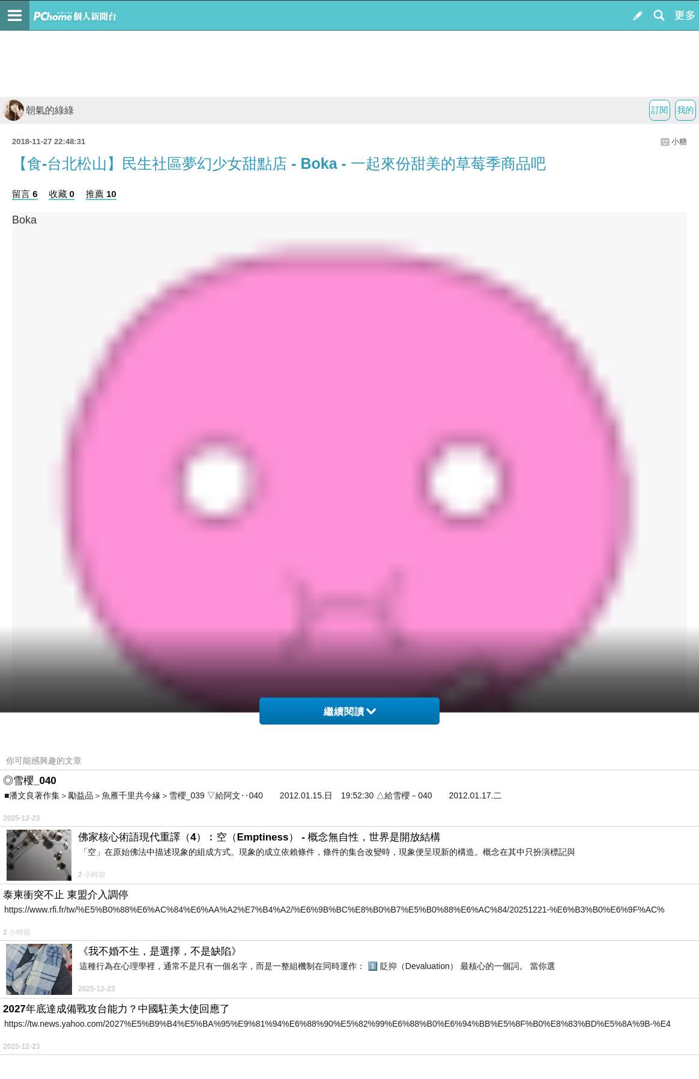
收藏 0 (61, 194)
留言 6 (25, 194)
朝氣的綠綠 (38, 110)
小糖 (679, 141)
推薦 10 (101, 194)
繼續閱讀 (350, 712)
